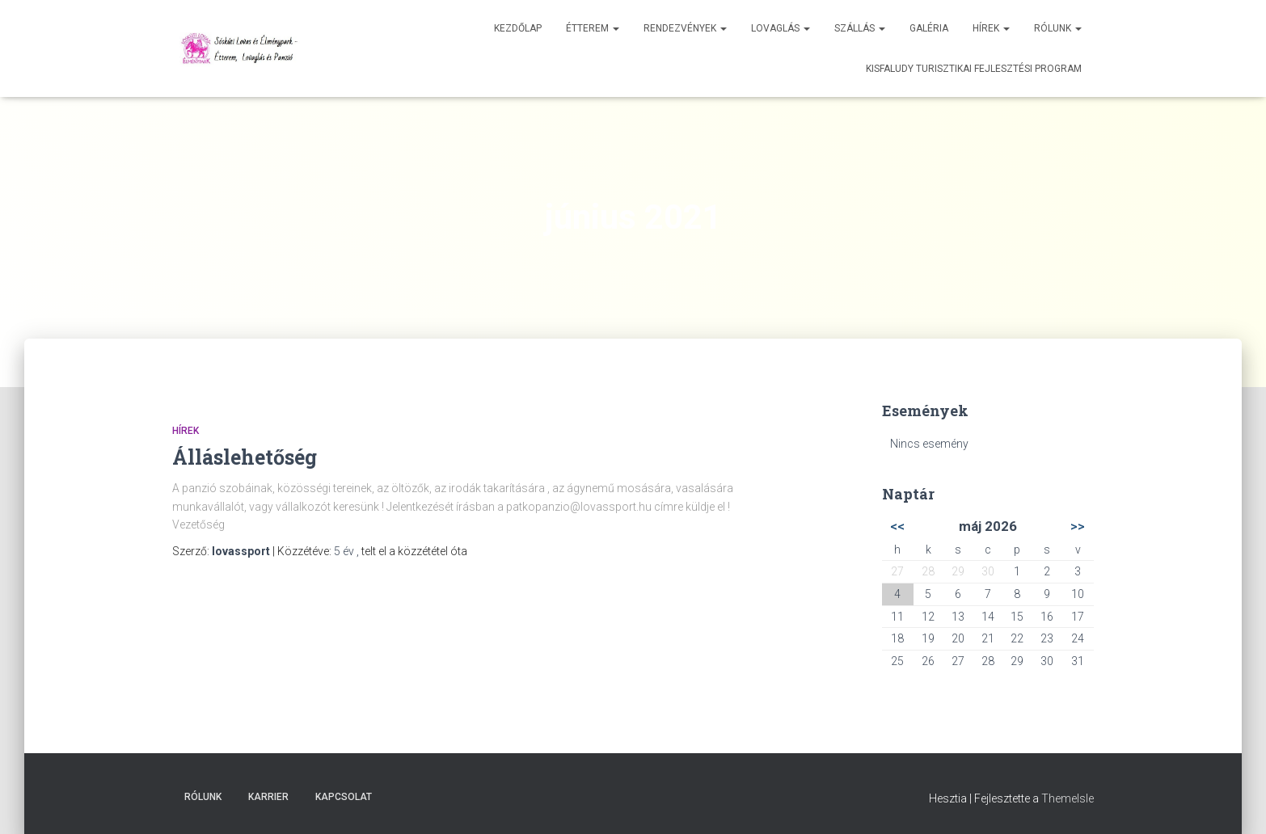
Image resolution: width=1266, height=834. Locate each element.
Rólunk (1058, 28)
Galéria (928, 28)
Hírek (991, 28)
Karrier (268, 796)
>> (1077, 526)
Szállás (859, 28)
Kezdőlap (518, 28)
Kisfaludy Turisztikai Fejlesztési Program (974, 68)
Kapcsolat (343, 796)
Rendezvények (685, 28)
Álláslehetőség (244, 457)
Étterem (592, 28)
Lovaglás (780, 28)
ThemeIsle (1067, 798)
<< (897, 526)
